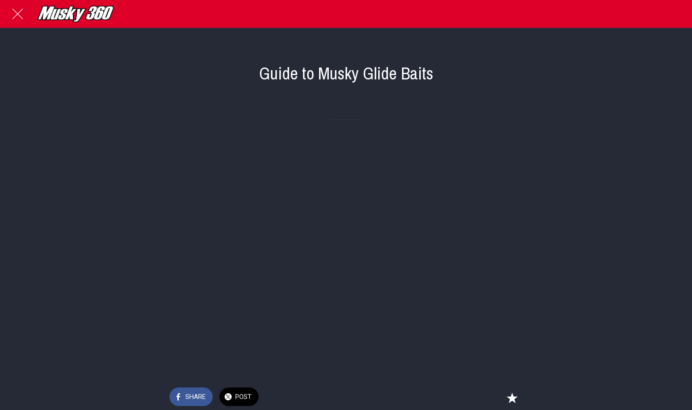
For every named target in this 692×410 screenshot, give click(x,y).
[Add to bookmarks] (512, 397)
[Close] (17, 14)
